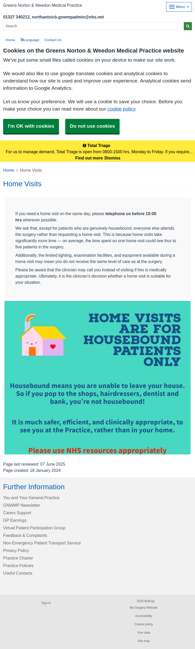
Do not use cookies (92, 126)
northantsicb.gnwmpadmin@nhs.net (68, 17)
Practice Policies (18, 565)
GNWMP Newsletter (21, 505)
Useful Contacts (17, 573)
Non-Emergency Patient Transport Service (42, 543)
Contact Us (52, 40)
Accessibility (143, 616)
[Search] (93, 26)
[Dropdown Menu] (179, 7)
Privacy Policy (16, 550)
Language (29, 40)
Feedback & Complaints (25, 535)
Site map (144, 640)
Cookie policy (143, 624)
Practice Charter (18, 558)
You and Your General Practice (31, 498)
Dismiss (112, 158)
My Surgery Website (144, 607)
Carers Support (17, 513)
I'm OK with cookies (31, 126)
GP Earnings (15, 520)
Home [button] (10, 40)
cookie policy (121, 108)
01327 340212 (16, 17)
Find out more (89, 158)
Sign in (46, 603)
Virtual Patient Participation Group (34, 528)
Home (8, 170)
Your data (143, 632)
